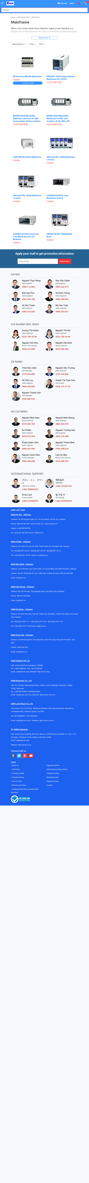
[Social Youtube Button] (31, 755)
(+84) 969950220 (64, 501)
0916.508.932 (62, 461)
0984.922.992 (28, 449)
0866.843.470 (62, 424)
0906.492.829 (28, 386)
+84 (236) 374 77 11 (21, 622)
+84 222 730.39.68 (24, 573)
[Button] (2, 3)
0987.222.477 (62, 287)
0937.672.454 (28, 436)
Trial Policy (15, 769)
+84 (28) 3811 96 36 (21, 551)
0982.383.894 (62, 299)
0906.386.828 (28, 461)
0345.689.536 (28, 399)
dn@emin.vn (41, 626)
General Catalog (17, 777)
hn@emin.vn (39, 533)
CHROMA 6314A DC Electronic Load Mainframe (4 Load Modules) (26, 236)
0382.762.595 (28, 311)
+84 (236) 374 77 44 (22, 626)
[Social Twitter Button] (19, 755)
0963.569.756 (28, 299)
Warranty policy (52, 777)
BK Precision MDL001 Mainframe (27, 76)
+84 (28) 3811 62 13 (53, 551)
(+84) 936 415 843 (45, 573)
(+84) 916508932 (30, 501)
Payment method (53, 765)
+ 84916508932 (20, 668)
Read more (43, 38)
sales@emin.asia (22, 672)
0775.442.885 (28, 374)
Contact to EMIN (17, 773)
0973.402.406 (62, 349)
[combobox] (43, 10)
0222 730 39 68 (29, 337)
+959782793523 (20, 692)
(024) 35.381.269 (23, 524)
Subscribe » (65, 261)
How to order (16, 781)
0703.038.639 (62, 449)
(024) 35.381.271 (37, 524)
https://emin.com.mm (47, 695)
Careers (49, 785)
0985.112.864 (28, 287)
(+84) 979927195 (64, 486)
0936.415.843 (28, 349)
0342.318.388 (62, 436)
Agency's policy (52, 781)
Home (13, 17)
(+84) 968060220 (30, 489)
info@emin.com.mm (23, 695)
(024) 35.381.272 (51, 524)
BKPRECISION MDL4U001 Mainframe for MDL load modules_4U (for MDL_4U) (58, 118)
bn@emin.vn (21, 578)
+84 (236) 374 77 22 (38, 622)
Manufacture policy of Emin (57, 769)
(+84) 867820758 (23, 528)
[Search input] (43, 10)
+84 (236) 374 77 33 (55, 622)
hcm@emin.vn (42, 555)
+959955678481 (34, 692)
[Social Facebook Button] (13, 755)
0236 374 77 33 (63, 386)
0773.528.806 (62, 374)
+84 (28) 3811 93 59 (37, 551)
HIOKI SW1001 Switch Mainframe (27, 157)
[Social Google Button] (25, 755)
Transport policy (52, 773)
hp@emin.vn (21, 600)
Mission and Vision (18, 785)
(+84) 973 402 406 (66, 573)
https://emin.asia (43, 672)
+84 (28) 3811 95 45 (22, 555)
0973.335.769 (28, 424)
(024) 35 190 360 (21, 533)
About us (15, 765)
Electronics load (23, 17)
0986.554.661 (62, 311)
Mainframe (35, 17)
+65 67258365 (36, 668)
